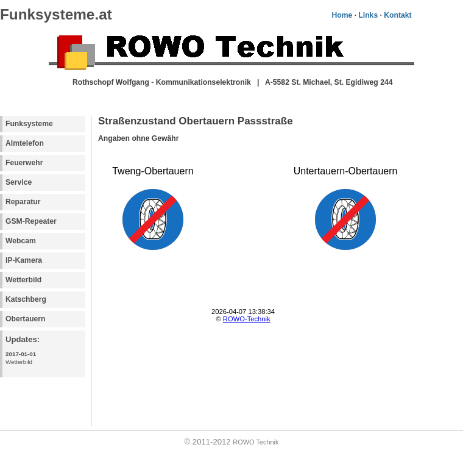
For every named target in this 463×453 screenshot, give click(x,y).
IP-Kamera (23, 260)
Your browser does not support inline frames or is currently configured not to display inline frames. (265, 246)
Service (18, 182)
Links (368, 15)
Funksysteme (29, 123)
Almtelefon (24, 143)
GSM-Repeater (31, 221)
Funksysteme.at (56, 14)
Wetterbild (23, 280)
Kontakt (397, 15)
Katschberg (25, 299)
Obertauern (25, 319)
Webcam (20, 241)
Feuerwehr (24, 163)
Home (341, 15)
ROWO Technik (255, 442)
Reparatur (22, 202)
